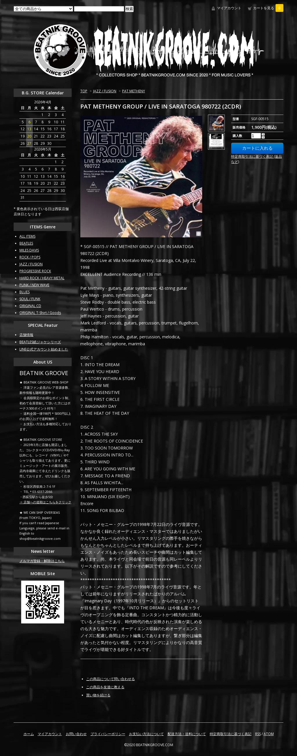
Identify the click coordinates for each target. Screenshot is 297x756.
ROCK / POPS (29, 257)
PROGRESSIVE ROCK (35, 271)
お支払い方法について (146, 733)
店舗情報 (26, 334)
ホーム (28, 733)
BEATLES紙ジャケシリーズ (40, 342)
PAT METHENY (133, 91)
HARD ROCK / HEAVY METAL (41, 278)
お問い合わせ (76, 733)
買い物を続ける (98, 695)
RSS (258, 733)
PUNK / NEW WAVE (34, 284)
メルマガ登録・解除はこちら (42, 560)
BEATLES (26, 243)
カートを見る (268, 7)
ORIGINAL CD (30, 305)
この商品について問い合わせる (110, 678)
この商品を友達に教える (105, 687)
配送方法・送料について (187, 733)
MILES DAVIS (29, 250)
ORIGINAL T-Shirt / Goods (40, 312)
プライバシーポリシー (107, 733)
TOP (83, 91)
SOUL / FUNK (29, 298)
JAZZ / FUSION (104, 91)
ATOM (269, 733)
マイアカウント (229, 7)
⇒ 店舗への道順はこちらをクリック (45, 502)
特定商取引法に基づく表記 (230, 733)
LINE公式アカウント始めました (43, 349)
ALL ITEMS (27, 236)
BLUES (24, 291)
